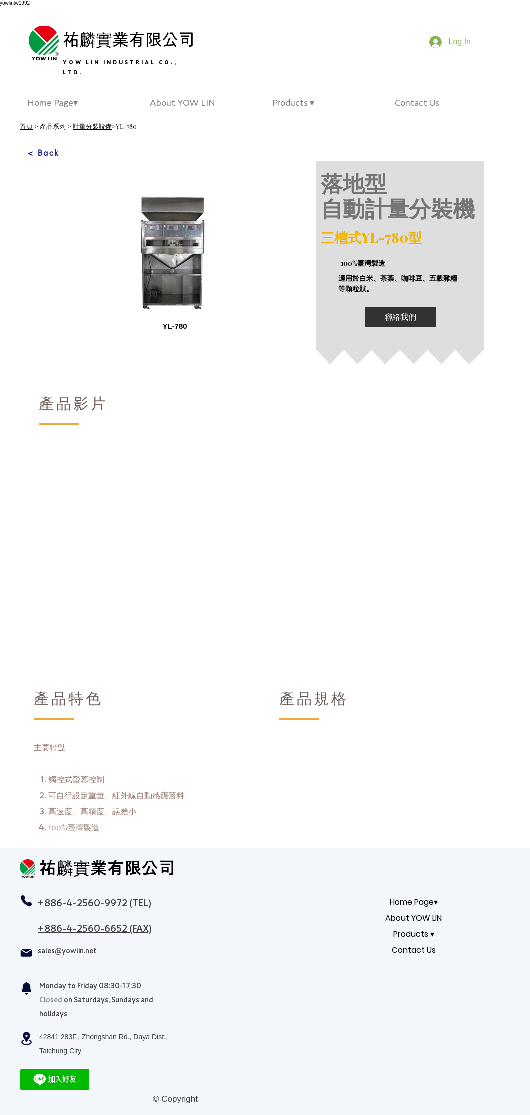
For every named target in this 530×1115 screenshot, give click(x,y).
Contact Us (413, 950)
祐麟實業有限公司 (129, 39)
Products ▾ (414, 934)
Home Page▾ (413, 902)
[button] (326, 102)
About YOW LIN (413, 918)
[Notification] (26, 988)
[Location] (26, 1038)
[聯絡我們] (400, 317)
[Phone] (26, 900)
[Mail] (26, 952)
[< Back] (44, 153)
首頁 (26, 126)
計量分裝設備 (92, 126)
